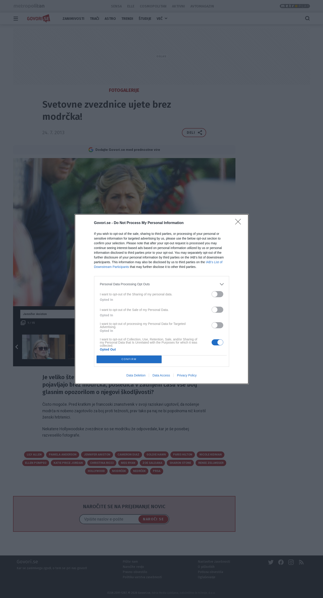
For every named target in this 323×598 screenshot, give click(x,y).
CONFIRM (129, 359)
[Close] (239, 223)
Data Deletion (136, 375)
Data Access (161, 375)
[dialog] (161, 299)
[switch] (217, 294)
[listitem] (161, 284)
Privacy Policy (187, 375)
